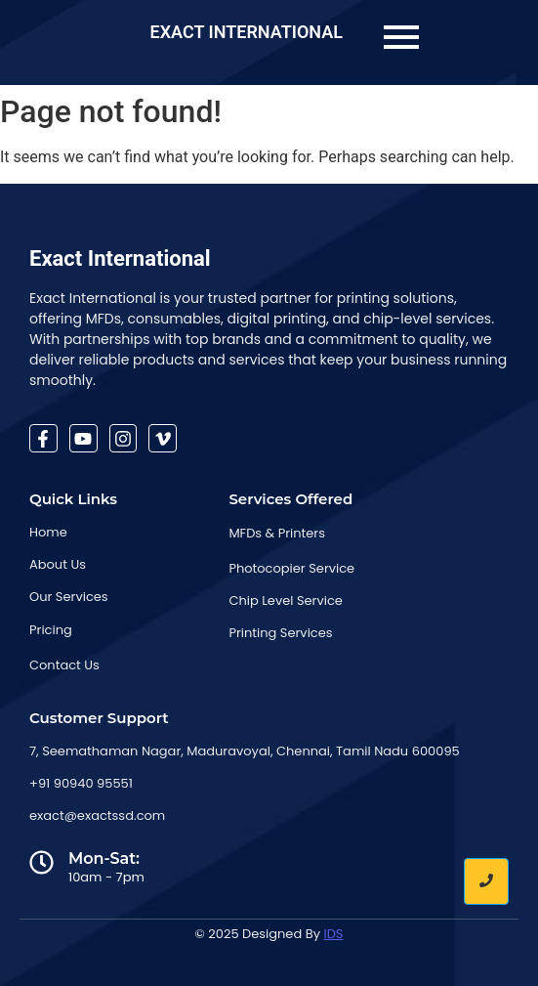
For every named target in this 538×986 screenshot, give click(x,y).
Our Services (68, 596)
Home (48, 532)
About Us (57, 564)
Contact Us (64, 665)
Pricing (50, 630)
